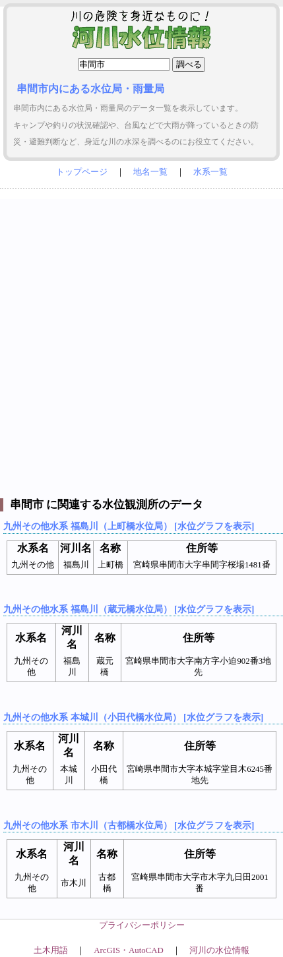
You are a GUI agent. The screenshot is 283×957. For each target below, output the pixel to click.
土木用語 (51, 950)
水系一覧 (210, 172)
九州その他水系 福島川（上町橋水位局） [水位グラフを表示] (128, 526)
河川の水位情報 (219, 950)
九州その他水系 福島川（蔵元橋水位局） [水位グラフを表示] (128, 609)
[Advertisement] (141, 340)
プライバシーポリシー (142, 925)
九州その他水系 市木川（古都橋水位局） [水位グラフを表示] (128, 825)
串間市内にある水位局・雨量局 (90, 88)
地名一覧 (150, 172)
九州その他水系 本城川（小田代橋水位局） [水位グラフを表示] (133, 717)
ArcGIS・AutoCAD (128, 950)
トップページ (82, 172)
